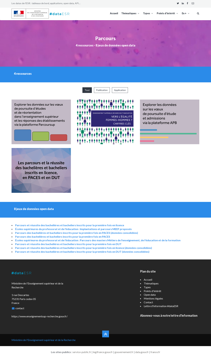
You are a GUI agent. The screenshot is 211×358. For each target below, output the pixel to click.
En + (186, 13)
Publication (102, 90)
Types (148, 13)
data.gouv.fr (142, 352)
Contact (148, 302)
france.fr (155, 352)
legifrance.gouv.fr (103, 352)
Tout (87, 90)
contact (19, 308)
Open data (150, 294)
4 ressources (84, 45)
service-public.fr (82, 352)
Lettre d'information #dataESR (161, 306)
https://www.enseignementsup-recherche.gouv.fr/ (40, 316)
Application (120, 90)
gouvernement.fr (124, 352)
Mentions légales (153, 298)
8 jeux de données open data (115, 45)
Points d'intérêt (168, 13)
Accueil (114, 13)
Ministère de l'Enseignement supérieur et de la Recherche (43, 339)
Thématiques (130, 13)
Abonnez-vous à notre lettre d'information (168, 315)
